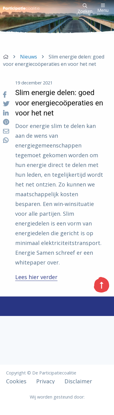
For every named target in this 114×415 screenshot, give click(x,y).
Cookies (16, 381)
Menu (103, 8)
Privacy (45, 381)
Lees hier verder (36, 277)
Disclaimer (78, 381)
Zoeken (85, 9)
